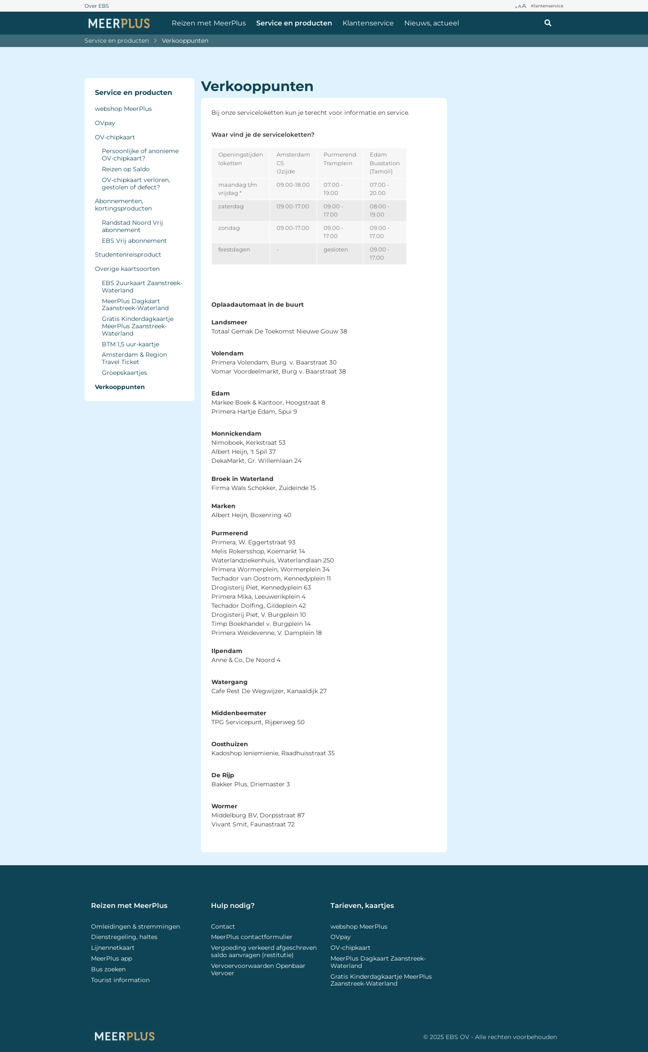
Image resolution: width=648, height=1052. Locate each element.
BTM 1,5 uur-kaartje (130, 344)
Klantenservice (368, 23)
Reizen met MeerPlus (209, 23)
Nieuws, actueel (431, 23)
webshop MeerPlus (123, 109)
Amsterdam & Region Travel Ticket (134, 358)
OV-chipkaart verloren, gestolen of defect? (136, 183)
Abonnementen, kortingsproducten (123, 205)
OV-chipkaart (115, 137)
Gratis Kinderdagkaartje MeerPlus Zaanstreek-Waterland (137, 326)
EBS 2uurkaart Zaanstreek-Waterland (142, 286)
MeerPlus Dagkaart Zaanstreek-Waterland (135, 305)
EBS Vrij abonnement (134, 241)
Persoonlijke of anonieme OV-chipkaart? (140, 155)
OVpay (105, 123)
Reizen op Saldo (126, 169)
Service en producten (294, 23)
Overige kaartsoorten (127, 269)
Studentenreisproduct (128, 254)
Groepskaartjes (124, 373)
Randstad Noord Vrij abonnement (132, 226)
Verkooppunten (185, 40)
